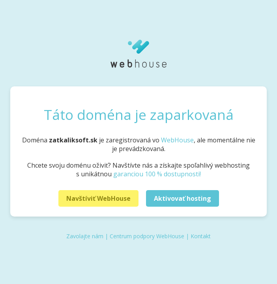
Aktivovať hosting (182, 198)
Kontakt (201, 236)
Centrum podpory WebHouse (147, 236)
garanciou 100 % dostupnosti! (157, 174)
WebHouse (177, 140)
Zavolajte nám (84, 236)
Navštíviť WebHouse (98, 198)
